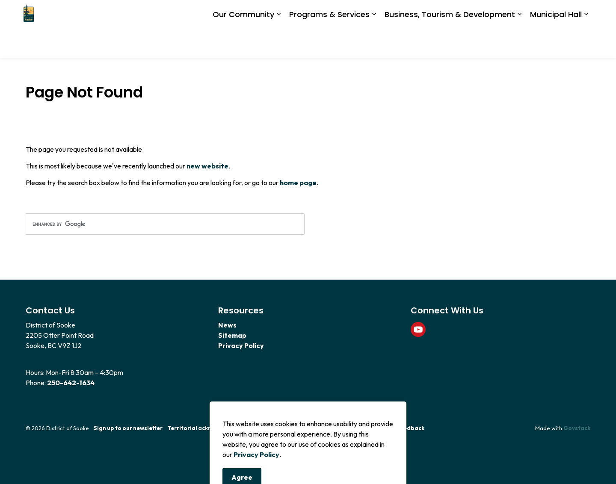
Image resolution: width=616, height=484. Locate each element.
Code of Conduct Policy (315, 428)
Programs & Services (329, 43)
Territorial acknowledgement (208, 428)
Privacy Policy (241, 345)
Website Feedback (398, 428)
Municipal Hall (556, 43)
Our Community (243, 43)
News (227, 325)
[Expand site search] (581, 14)
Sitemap (232, 335)
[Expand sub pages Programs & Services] (374, 43)
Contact (266, 428)
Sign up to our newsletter (128, 428)
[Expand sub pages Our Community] (278, 43)
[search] (165, 224)
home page (298, 182)
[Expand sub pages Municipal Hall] (586, 43)
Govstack (576, 428)
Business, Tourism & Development (450, 43)
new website (207, 166)
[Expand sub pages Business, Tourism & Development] (519, 43)
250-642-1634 (71, 382)
